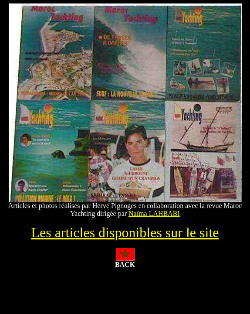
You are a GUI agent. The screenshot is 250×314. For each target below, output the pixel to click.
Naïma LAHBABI (154, 213)
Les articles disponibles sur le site (125, 232)
